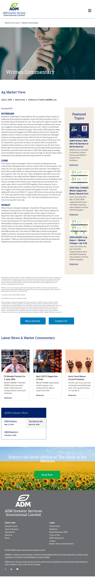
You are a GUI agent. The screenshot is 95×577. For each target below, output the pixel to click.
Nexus (7, 539)
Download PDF (6, 109)
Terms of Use (54, 536)
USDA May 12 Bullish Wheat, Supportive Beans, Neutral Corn (79, 191)
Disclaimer (53, 530)
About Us (8, 536)
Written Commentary (30, 23)
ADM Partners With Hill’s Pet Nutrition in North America (79, 144)
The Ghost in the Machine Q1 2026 (43, 422)
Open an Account (11, 530)
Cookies (52, 542)
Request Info (10, 533)
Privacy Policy (54, 527)
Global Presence (11, 527)
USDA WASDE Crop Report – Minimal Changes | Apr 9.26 (78, 240)
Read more (74, 165)
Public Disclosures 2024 (58, 533)
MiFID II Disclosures (56, 539)
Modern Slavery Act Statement (61, 544)
